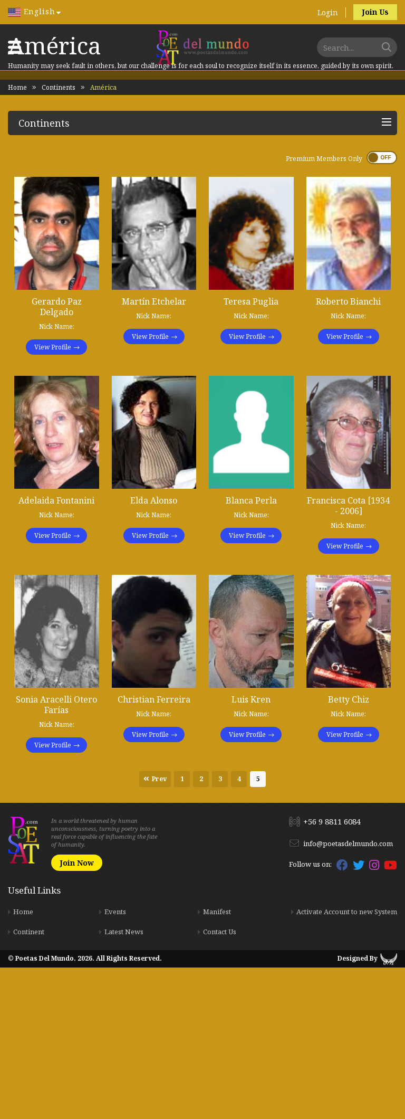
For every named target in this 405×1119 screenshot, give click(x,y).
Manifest (217, 1063)
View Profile (52, 498)
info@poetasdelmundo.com (348, 995)
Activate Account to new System (346, 1063)
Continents (58, 238)
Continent (28, 1083)
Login (327, 12)
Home (17, 238)
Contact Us (219, 1083)
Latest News (123, 1083)
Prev (159, 930)
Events (115, 1063)
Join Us (375, 12)
